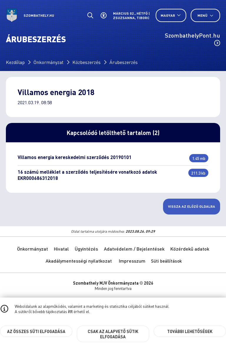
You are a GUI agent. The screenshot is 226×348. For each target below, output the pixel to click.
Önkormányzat (49, 62)
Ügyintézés (86, 249)
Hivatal (61, 249)
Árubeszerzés (123, 62)
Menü (205, 15)
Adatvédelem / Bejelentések (134, 249)
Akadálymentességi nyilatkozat (79, 261)
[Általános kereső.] (90, 15)
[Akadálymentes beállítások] (103, 15)
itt (70, 311)
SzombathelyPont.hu (192, 38)
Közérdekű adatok (189, 249)
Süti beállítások (166, 261)
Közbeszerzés (86, 62)
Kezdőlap (15, 62)
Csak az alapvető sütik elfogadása (113, 334)
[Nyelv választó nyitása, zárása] (171, 15)
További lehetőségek (189, 331)
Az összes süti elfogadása (36, 331)
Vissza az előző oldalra (191, 206)
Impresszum (132, 261)
